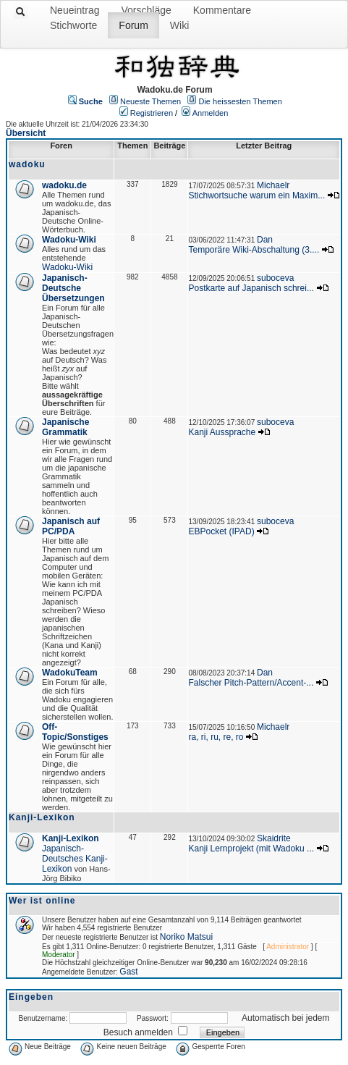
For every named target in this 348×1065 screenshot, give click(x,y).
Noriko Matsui (186, 937)
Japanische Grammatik (65, 427)
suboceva (275, 278)
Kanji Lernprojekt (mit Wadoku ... (251, 848)
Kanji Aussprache (221, 432)
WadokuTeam (70, 673)
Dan (265, 240)
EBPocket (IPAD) (221, 531)
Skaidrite (274, 838)
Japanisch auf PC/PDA (71, 526)
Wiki (179, 25)
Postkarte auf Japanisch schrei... (250, 288)
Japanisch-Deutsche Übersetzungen (73, 288)
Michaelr (273, 185)
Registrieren (151, 113)
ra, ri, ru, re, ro (215, 737)
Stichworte (73, 25)
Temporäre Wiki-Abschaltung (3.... (253, 250)
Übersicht (26, 133)
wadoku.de (64, 185)
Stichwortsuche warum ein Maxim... (256, 195)
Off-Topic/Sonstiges (75, 732)
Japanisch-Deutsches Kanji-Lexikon (75, 858)
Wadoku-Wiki (69, 240)
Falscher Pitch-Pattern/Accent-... (250, 683)
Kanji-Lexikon (70, 838)
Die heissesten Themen (239, 101)
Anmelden (210, 113)
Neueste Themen (150, 101)
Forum (133, 25)
